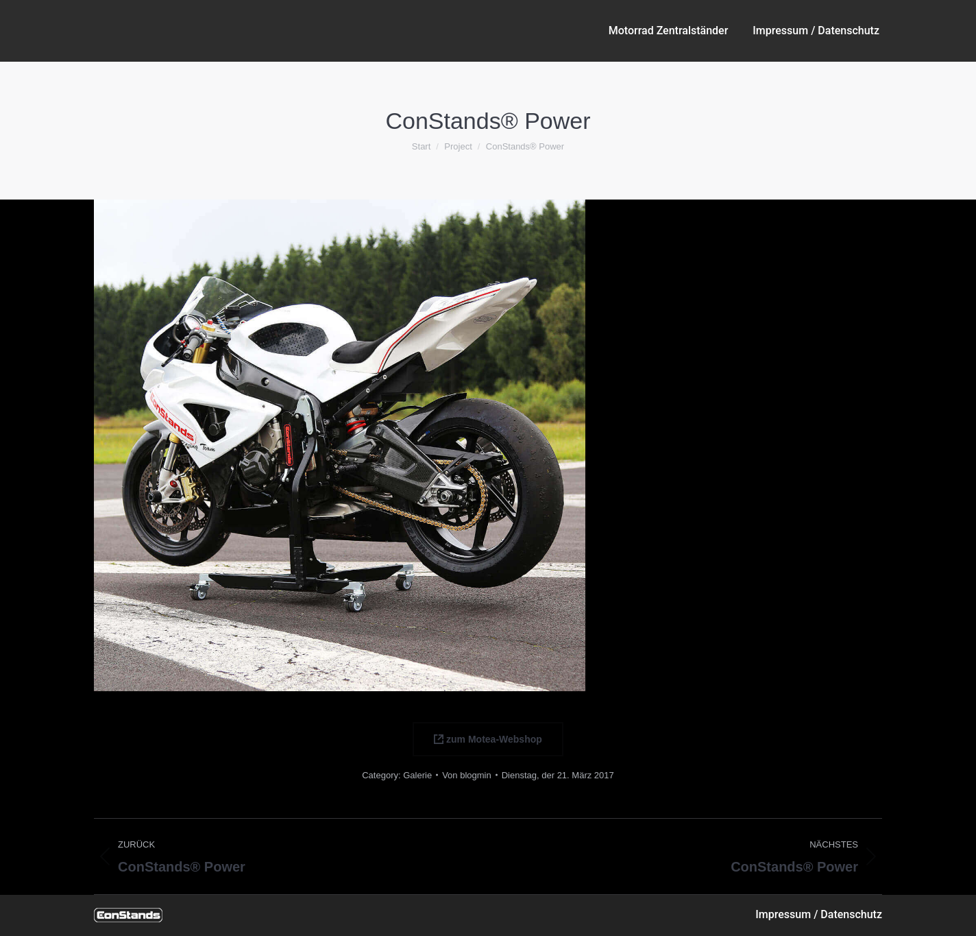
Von (466, 775)
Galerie (417, 775)
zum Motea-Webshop (488, 739)
